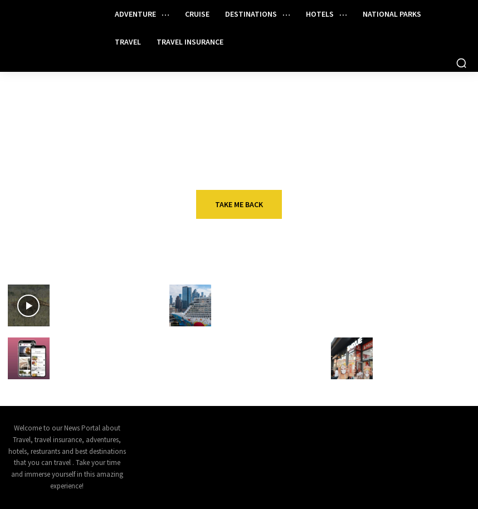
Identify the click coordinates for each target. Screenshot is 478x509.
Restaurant (403, 342)
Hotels (71, 342)
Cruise (233, 289)
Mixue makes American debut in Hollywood (418, 357)
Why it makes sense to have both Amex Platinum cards (425, 304)
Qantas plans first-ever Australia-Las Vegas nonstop (258, 362)
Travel (394, 289)
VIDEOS (71, 289)
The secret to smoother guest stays (97, 357)
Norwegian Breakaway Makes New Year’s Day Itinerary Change (256, 309)
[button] (461, 62)
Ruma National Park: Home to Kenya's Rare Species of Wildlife (102, 309)
